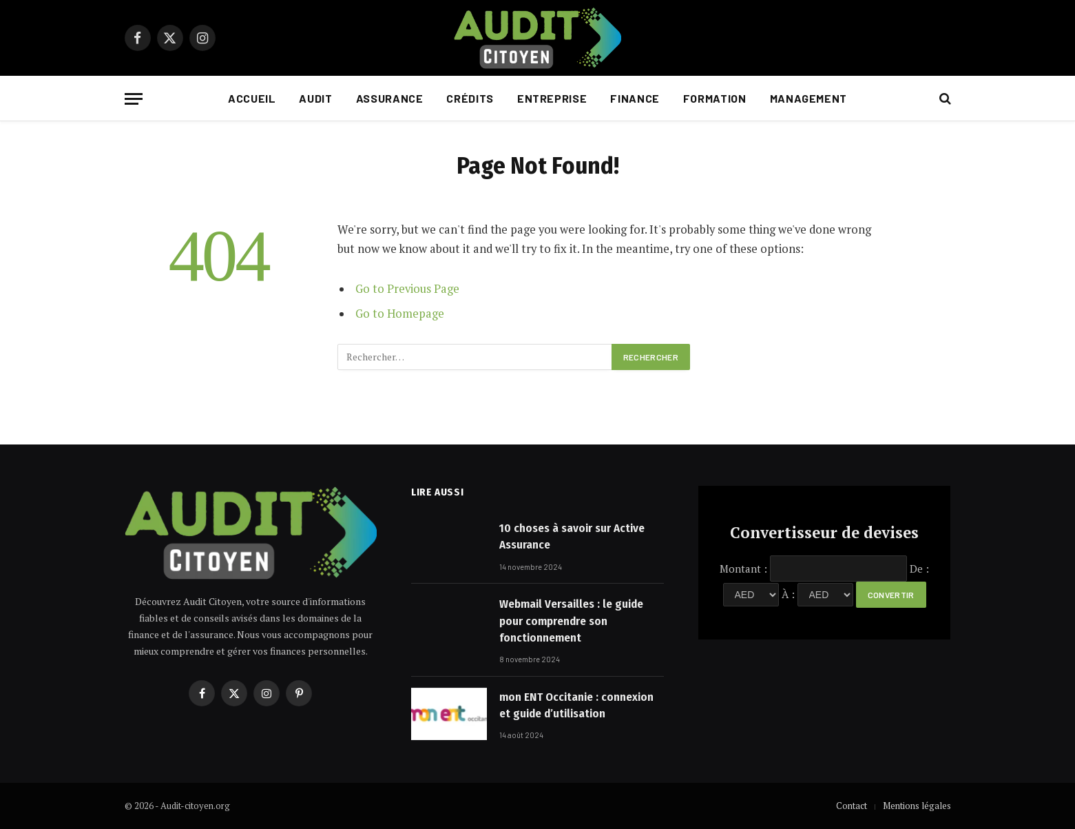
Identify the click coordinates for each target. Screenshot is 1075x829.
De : (919, 568)
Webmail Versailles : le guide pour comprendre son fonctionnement (571, 621)
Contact (851, 805)
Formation (715, 98)
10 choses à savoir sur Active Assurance (572, 536)
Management (808, 98)
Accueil (251, 98)
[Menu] (134, 98)
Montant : (743, 568)
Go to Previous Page (407, 288)
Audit (315, 98)
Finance (634, 98)
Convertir (891, 595)
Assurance (390, 98)
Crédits (469, 98)
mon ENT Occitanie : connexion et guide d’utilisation (576, 705)
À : (788, 594)
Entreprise (552, 98)
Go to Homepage (399, 313)
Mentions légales (917, 805)
